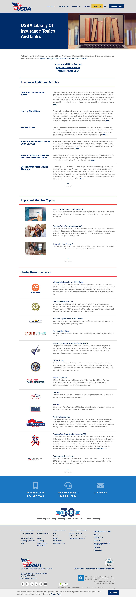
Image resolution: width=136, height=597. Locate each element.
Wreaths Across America (77, 538)
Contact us (98, 537)
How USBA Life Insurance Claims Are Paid (68, 209)
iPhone (97, 547)
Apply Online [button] (63, 6)
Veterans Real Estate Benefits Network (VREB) (69, 434)
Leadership (40, 541)
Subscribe (97, 6)
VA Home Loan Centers (61, 417)
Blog (54, 533)
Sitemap (97, 540)
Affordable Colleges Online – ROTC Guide (68, 282)
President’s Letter (42, 533)
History (39, 536)
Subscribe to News (59, 543)
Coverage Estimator (27, 533)
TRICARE (56, 392)
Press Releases (58, 541)
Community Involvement (78, 531)
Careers (87, 6)
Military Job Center (27, 538)
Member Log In (116, 6)
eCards (55, 538)
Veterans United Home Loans (63, 456)
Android (98, 550)
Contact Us (76, 6)
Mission (39, 538)
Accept (113, 593)
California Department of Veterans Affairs (68, 319)
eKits (22, 543)
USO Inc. (56, 405)
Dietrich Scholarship (76, 533)
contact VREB (102, 449)
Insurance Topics (26, 536)
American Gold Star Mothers (63, 302)
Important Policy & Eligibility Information (100, 568)
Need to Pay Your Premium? (63, 244)
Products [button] (50, 6)
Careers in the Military (61, 331)
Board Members (42, 543)
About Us (40, 531)
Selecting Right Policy (28, 541)
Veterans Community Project (79, 536)
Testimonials (41, 546)
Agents (97, 534)
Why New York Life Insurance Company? (67, 226)
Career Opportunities (102, 531)
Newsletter (56, 536)
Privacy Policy (79, 568)
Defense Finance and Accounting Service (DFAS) (70, 343)
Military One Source (60, 378)
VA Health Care (58, 361)
